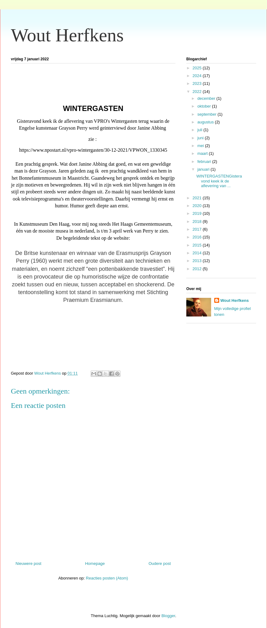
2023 (197, 83)
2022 (197, 91)
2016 (197, 237)
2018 (197, 221)
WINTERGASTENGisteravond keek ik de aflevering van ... (219, 181)
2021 (197, 198)
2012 (197, 268)
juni (201, 138)
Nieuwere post (28, 563)
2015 (197, 245)
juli (200, 129)
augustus (206, 122)
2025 (197, 68)
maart (203, 153)
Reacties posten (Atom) (107, 578)
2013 (197, 260)
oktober (204, 106)
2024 (197, 75)
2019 (197, 213)
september (207, 114)
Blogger (168, 615)
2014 (197, 253)
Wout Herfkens (67, 35)
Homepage (95, 563)
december (206, 98)
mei (201, 145)
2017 (197, 229)
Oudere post (159, 563)
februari (204, 161)
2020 (197, 205)
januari (204, 169)
